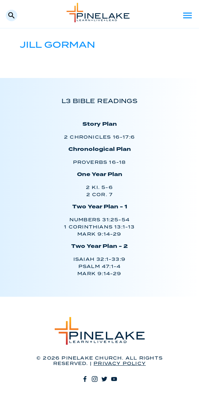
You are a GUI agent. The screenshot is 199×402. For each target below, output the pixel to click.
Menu (187, 15)
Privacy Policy (120, 363)
